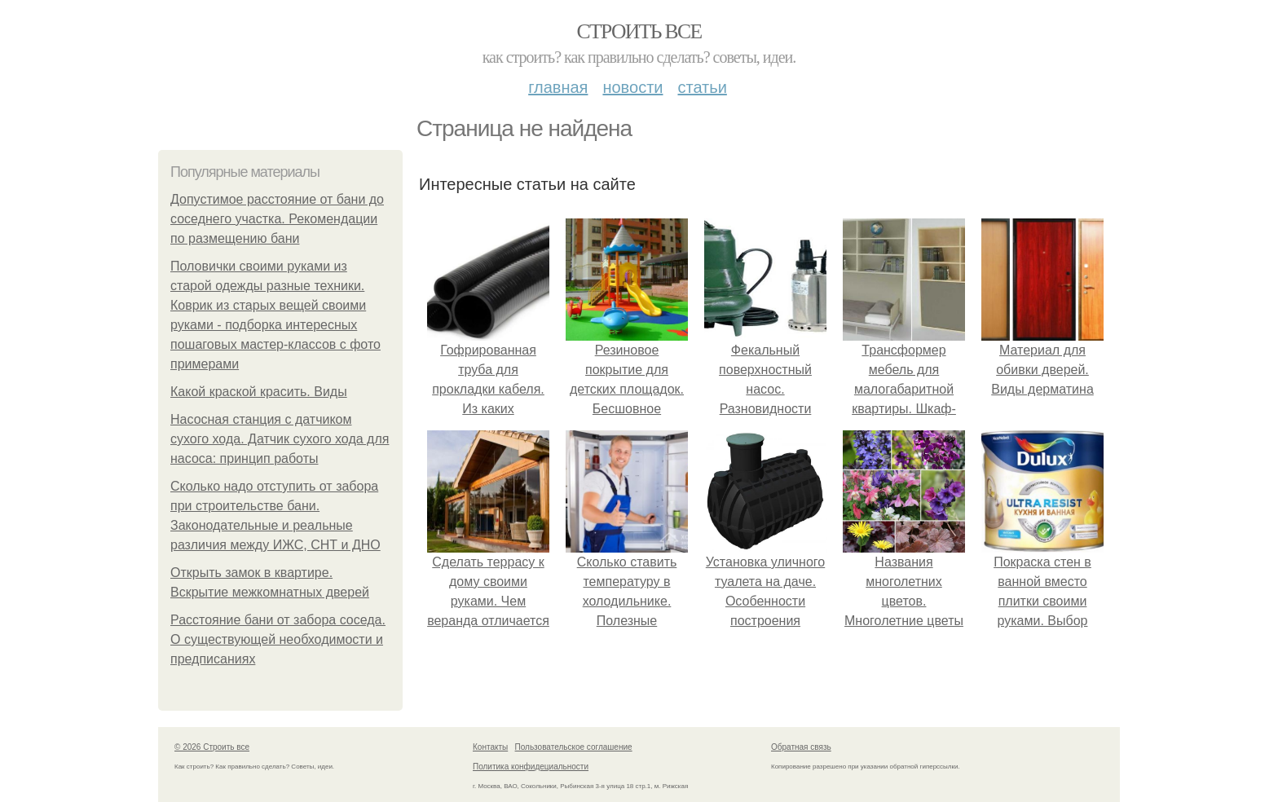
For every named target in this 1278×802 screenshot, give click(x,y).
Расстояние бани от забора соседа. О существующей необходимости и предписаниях (278, 639)
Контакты (490, 747)
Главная (558, 87)
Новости (632, 87)
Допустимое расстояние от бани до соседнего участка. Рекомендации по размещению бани (277, 218)
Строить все (638, 31)
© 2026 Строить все (211, 747)
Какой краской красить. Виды (258, 392)
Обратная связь (801, 747)
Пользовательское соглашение (573, 747)
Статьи (701, 87)
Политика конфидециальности (530, 766)
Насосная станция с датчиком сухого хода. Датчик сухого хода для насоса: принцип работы (279, 438)
